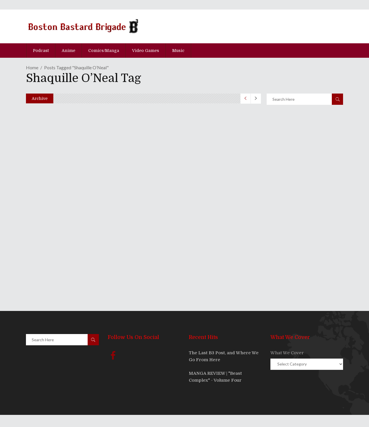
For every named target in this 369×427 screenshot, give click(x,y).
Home (32, 67)
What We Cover (287, 352)
